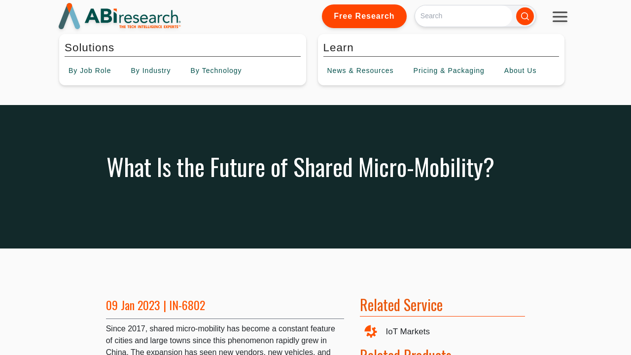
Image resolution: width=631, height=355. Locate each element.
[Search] (463, 16)
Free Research (364, 16)
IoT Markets (408, 331)
